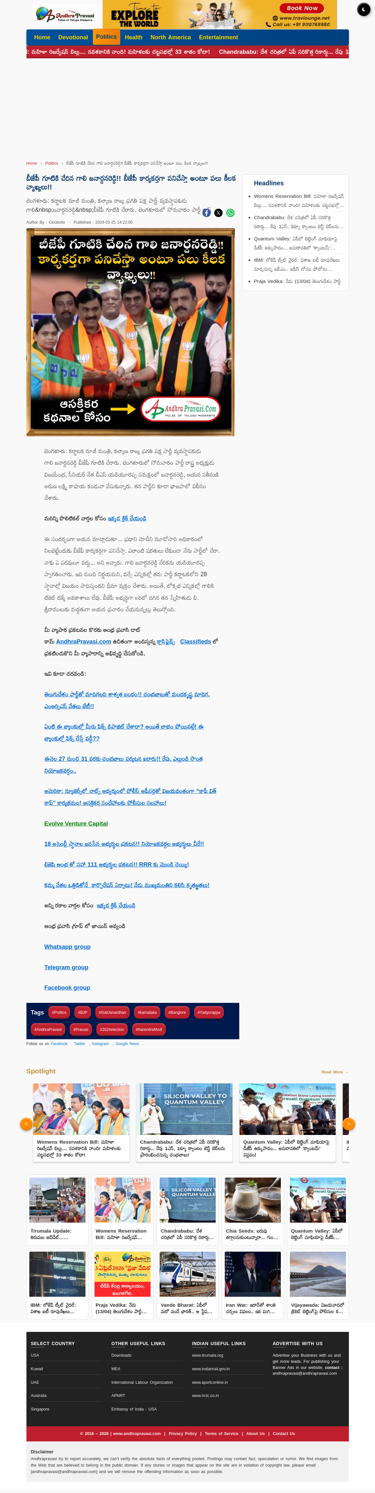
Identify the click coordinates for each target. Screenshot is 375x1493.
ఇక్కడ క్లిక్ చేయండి (127, 518)
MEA (116, 1371)
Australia (39, 1398)
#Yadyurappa (209, 1012)
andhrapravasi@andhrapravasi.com (305, 1376)
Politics (106, 37)
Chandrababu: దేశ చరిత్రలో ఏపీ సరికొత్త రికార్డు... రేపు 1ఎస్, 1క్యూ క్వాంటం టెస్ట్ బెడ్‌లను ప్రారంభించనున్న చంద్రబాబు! (296, 223)
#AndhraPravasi (48, 1029)
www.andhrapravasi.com (138, 1436)
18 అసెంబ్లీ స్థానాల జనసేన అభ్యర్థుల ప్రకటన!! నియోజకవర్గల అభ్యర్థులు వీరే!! (124, 844)
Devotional (73, 37)
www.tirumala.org (207, 1357)
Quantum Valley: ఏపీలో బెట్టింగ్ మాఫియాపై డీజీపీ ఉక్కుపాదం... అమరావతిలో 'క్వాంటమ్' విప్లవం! (296, 244)
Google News (127, 1044)
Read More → (335, 1074)
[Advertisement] (187, 108)
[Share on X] (218, 214)
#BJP (82, 1012)
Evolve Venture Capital (76, 823)
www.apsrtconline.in (210, 1384)
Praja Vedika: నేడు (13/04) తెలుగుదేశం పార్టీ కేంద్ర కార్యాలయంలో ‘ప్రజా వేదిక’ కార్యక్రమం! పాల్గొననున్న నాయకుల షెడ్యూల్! (297, 286)
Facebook (59, 1044)
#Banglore (177, 1012)
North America (171, 37)
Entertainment (218, 37)
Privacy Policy (184, 1436)
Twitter (79, 1044)
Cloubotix (57, 222)
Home (42, 37)
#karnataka (147, 1012)
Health (134, 37)
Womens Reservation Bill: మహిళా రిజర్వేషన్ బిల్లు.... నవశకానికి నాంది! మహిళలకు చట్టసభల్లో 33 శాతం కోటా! (299, 201)
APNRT (118, 1398)
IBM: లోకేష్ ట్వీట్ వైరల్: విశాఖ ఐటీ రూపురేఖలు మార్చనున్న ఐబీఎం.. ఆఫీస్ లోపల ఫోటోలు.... (297, 264)
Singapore (40, 1411)
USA (35, 1357)
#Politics (59, 1012)
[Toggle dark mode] (363, 9)
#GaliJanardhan (112, 1012)
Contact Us (284, 1436)
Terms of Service (222, 1436)
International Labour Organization (142, 1384)
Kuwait (37, 1371)
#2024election (112, 1029)
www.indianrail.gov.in (211, 1371)
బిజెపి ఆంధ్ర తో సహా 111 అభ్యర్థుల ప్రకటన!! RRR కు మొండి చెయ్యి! (116, 864)
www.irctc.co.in (205, 1398)
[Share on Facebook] (206, 214)
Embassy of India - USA (134, 1411)
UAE (35, 1384)
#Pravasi (81, 1029)
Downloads (122, 1357)
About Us (256, 1436)
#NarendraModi (149, 1029)
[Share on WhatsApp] (230, 214)
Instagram (100, 1044)
